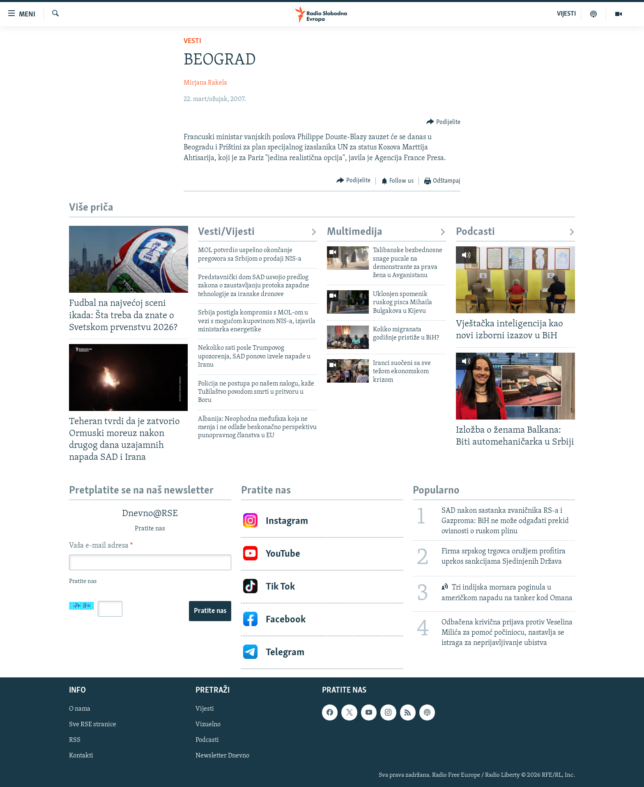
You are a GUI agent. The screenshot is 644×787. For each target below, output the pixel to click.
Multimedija (386, 232)
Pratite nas (210, 611)
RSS (74, 740)
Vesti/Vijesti (257, 232)
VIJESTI (566, 14)
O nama (79, 709)
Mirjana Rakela (205, 83)
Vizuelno (208, 725)
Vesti (192, 41)
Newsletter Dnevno (222, 756)
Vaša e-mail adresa (101, 546)
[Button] (443, 122)
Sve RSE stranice (92, 725)
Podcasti (515, 232)
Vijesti (205, 709)
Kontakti (81, 756)
